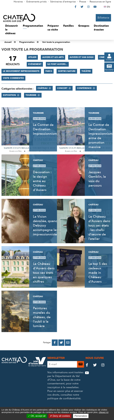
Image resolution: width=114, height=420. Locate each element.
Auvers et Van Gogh (82, 57)
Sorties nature (67, 71)
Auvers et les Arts (53, 57)
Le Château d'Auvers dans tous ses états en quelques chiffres (44, 273)
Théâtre (86, 71)
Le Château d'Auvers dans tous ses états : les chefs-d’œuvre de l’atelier (99, 227)
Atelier (32, 57)
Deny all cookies (60, 416)
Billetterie (103, 18)
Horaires (18, 1)
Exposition (9, 95)
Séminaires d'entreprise (63, 1)
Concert (62, 88)
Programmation (26, 42)
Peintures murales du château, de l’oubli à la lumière (42, 317)
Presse (82, 1)
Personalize (81, 416)
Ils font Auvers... (57, 64)
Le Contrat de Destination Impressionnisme (46, 129)
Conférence (84, 88)
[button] (12, 30)
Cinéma (103, 57)
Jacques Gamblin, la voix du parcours (97, 179)
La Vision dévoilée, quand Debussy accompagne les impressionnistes (45, 225)
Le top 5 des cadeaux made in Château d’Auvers (97, 273)
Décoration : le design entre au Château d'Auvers (42, 181)
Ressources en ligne (100, 1)
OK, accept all (36, 416)
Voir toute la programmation (56, 42)
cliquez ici (103, 412)
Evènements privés (36, 1)
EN (109, 6)
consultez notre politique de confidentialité (63, 396)
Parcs (48, 71)
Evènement (34, 64)
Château (43, 88)
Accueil (8, 42)
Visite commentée (13, 78)
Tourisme (31, 95)
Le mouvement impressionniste (21, 71)
